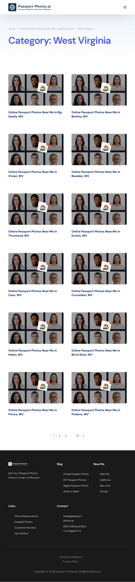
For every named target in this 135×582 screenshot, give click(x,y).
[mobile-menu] (123, 7)
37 (77, 435)
